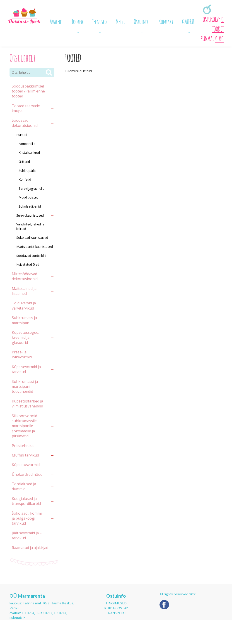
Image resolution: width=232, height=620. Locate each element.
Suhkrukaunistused (30, 215)
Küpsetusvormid (26, 464)
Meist (120, 21)
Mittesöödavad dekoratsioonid (25, 276)
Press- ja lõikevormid (22, 355)
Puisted (21, 135)
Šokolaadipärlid (30, 206)
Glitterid (24, 161)
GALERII (188, 21)
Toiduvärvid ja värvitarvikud (24, 305)
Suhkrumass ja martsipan (24, 320)
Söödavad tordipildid (31, 255)
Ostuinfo (142, 21)
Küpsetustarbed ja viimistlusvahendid (27, 404)
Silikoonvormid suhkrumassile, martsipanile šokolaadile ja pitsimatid (25, 426)
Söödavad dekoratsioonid (25, 123)
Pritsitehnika (23, 445)
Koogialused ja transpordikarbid (26, 501)
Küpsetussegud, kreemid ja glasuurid (25, 337)
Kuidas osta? (116, 608)
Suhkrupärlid (27, 170)
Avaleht (56, 21)
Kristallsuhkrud (29, 152)
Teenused (99, 21)
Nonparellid (27, 144)
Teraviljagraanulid (31, 188)
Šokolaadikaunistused (32, 237)
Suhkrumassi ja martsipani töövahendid (25, 386)
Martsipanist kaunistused (34, 246)
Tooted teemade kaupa (26, 108)
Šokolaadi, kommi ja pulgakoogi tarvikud (27, 518)
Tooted (77, 21)
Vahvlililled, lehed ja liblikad (30, 226)
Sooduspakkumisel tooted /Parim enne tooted (28, 91)
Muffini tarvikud (25, 455)
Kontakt (166, 21)
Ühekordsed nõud (27, 474)
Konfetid (25, 179)
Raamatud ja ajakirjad (30, 547)
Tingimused (116, 603)
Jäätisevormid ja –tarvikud (27, 535)
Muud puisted (29, 197)
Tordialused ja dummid (24, 486)
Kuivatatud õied (27, 264)
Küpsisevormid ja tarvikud (26, 369)
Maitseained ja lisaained (24, 291)
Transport (116, 613)
